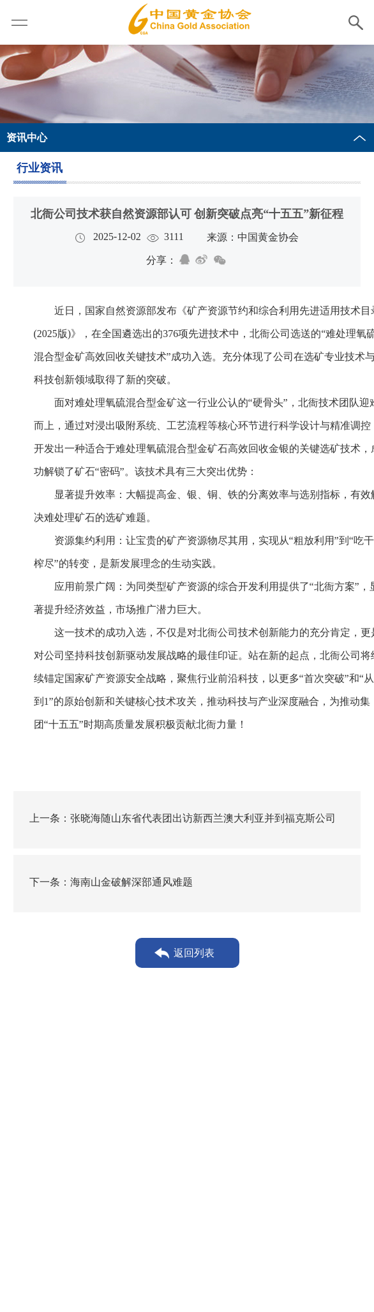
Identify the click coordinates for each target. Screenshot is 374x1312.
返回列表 (194, 952)
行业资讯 (40, 168)
